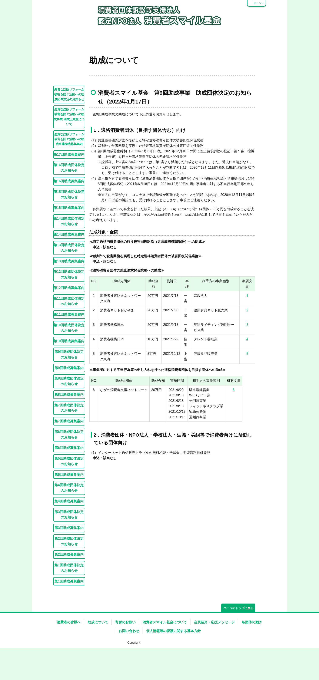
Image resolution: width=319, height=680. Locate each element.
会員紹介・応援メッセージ (214, 647)
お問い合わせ (129, 656)
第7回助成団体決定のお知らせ (69, 433)
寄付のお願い (125, 647)
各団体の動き (252, 647)
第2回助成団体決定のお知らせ (69, 566)
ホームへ (258, 3)
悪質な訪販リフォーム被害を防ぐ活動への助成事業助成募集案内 (69, 164)
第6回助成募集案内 (69, 473)
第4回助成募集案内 (69, 526)
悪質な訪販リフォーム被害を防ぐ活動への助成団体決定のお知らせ (69, 119)
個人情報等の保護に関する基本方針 (173, 656)
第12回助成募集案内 (69, 313)
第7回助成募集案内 (69, 446)
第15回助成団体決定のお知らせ (69, 219)
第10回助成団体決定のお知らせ (69, 353)
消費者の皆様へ (69, 647)
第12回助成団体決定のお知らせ (69, 299)
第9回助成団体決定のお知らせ (69, 379)
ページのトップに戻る (238, 633)
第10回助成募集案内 (69, 366)
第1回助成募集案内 (69, 606)
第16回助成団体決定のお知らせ (69, 193)
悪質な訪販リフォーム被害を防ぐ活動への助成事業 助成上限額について (69, 142)
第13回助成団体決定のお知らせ (69, 273)
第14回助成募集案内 (69, 260)
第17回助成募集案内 (69, 180)
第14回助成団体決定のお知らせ (69, 246)
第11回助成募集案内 (69, 340)
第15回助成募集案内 (69, 233)
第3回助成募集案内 (69, 553)
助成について (98, 647)
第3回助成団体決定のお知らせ (69, 540)
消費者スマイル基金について (165, 647)
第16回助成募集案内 (69, 206)
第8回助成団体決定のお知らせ (69, 406)
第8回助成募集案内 (69, 420)
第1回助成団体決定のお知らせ (69, 593)
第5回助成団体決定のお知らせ (69, 486)
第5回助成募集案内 (69, 500)
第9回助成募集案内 (69, 393)
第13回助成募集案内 (69, 286)
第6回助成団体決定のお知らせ (69, 459)
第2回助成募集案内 (69, 580)
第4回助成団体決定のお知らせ (69, 513)
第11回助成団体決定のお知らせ (69, 326)
